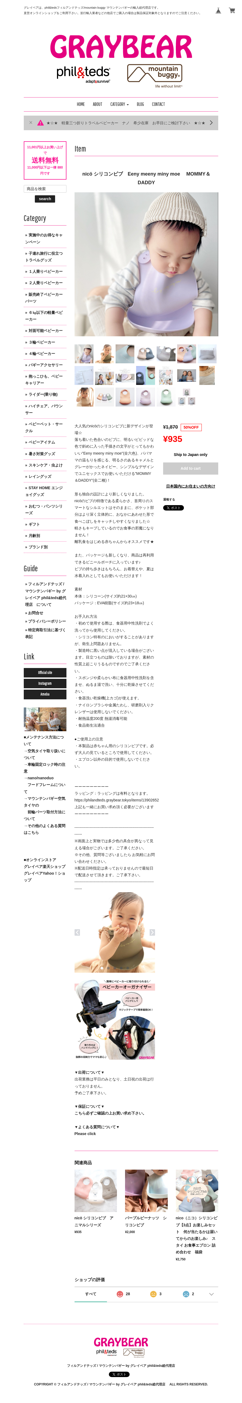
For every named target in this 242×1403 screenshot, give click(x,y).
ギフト (34, 524)
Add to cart (191, 468)
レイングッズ (40, 476)
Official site (45, 672)
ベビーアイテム (42, 442)
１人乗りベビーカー (46, 271)
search (45, 199)
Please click (85, 1134)
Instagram (45, 683)
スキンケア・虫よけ (46, 465)
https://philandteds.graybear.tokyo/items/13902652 (117, 800)
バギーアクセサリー (46, 365)
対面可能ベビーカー (46, 330)
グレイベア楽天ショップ (44, 866)
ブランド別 (38, 547)
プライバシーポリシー (47, 621)
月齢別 (34, 535)
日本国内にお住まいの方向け (190, 486)
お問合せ (35, 613)
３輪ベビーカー (42, 342)
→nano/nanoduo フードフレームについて (44, 785)
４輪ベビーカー (42, 353)
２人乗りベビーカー (46, 283)
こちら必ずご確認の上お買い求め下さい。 (110, 1113)
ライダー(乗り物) (43, 394)
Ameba (45, 694)
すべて (90, 1294)
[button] (119, 104)
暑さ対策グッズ (42, 454)
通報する (169, 499)
